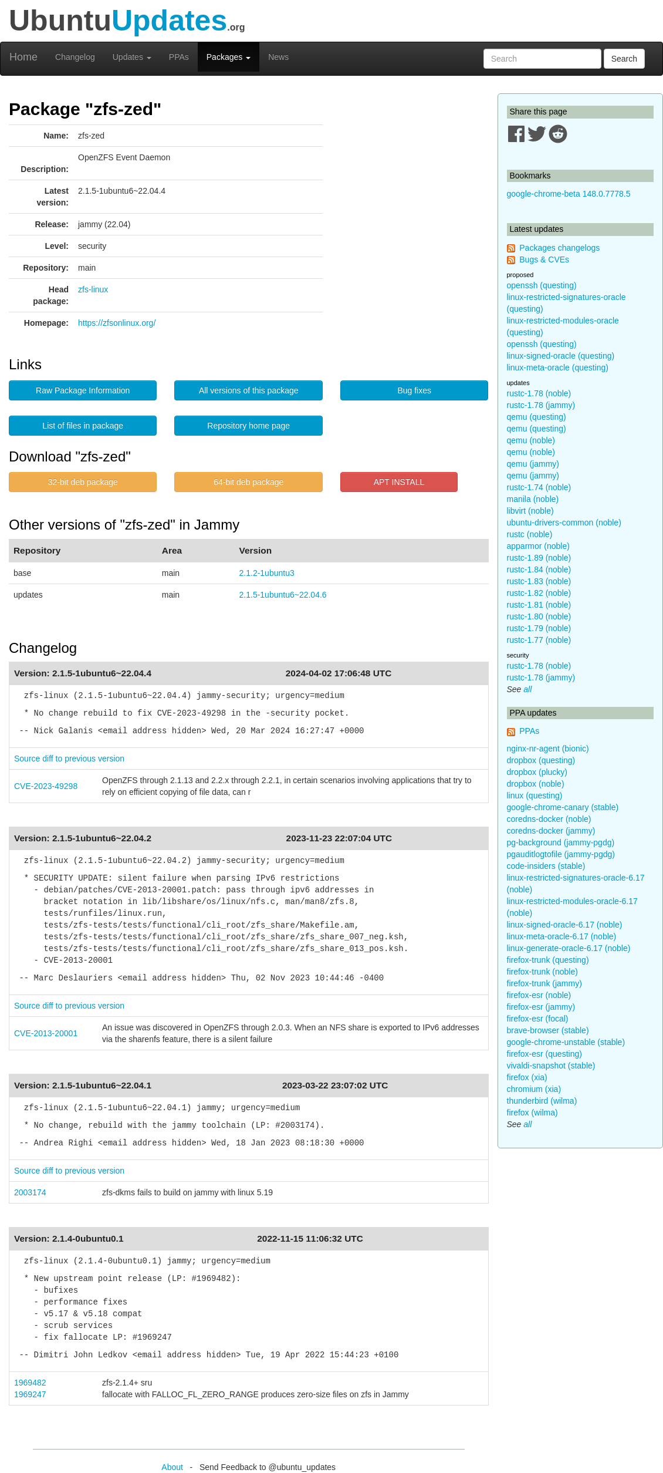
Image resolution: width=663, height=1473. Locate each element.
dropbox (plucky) (537, 772)
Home (23, 57)
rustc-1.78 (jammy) (541, 405)
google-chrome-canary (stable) (563, 807)
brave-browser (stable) (548, 1030)
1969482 (30, 1382)
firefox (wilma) (532, 1112)
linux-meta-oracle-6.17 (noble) (562, 936)
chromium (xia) (534, 1089)
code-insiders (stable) (546, 866)
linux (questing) (535, 795)
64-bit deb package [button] (248, 482)
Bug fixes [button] (414, 390)
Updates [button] (132, 57)
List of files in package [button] (82, 425)
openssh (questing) (542, 285)
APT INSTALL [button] (399, 482)
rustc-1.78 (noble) (539, 393)
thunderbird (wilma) (542, 1100)
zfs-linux (93, 289)
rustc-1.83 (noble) (539, 581)
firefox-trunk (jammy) (544, 983)
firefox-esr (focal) (538, 1018)
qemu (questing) (536, 417)
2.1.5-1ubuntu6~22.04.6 (283, 594)
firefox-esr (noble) (539, 995)
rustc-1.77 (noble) (539, 640)
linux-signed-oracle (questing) (561, 355)
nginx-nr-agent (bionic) (548, 748)
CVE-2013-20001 (45, 1033)
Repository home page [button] (248, 425)
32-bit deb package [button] (83, 482)
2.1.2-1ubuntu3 (267, 573)
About (172, 1467)
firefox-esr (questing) (544, 1054)
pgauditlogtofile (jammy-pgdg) (561, 854)
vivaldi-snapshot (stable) (551, 1065)
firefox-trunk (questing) (548, 960)
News (278, 57)
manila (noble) (533, 499)
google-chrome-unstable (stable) (566, 1042)
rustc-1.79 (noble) (539, 628)
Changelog (75, 57)
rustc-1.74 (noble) (539, 487)
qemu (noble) (531, 440)
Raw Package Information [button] (83, 390)
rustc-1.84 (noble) (539, 569)
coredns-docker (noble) (549, 819)
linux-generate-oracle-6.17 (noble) (569, 948)
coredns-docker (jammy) (551, 830)
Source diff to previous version (69, 758)
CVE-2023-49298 (45, 786)
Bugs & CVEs (544, 259)
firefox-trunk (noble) (542, 971)
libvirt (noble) (530, 510)
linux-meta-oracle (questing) (558, 367)
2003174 (30, 1192)
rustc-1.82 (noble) (539, 593)
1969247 (30, 1394)
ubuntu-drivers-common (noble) (564, 522)
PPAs (179, 57)
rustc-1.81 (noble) (539, 604)
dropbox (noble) (535, 783)
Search (624, 58)
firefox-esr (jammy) (541, 1007)
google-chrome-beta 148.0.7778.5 (569, 193)
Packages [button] (229, 57)
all (527, 689)
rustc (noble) (530, 534)
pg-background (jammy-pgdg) (561, 842)
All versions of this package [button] (249, 390)
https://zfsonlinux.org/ (116, 323)
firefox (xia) (527, 1077)
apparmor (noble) (538, 546)
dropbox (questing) (541, 760)
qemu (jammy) (533, 463)
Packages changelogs (559, 247)
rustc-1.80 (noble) (539, 616)
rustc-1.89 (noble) (539, 557)
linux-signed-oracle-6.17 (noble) (565, 924)
